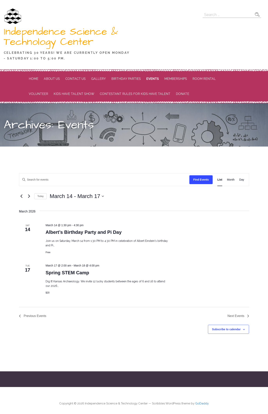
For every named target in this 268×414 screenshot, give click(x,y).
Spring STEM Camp (67, 272)
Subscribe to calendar (226, 329)
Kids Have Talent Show (74, 94)
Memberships (175, 79)
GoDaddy (202, 403)
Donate (182, 94)
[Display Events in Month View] (231, 179)
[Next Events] (29, 196)
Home (33, 79)
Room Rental (204, 79)
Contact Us (75, 79)
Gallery (98, 79)
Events (152, 79)
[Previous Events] (21, 196)
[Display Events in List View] (219, 179)
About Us (52, 79)
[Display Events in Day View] (241, 179)
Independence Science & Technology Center (61, 37)
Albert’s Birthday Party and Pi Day (84, 232)
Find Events (201, 179)
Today (40, 196)
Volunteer (38, 94)
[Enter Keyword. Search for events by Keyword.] (104, 180)
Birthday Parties (126, 79)
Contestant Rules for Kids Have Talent (135, 94)
